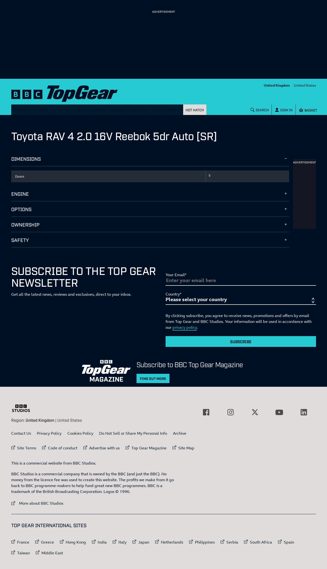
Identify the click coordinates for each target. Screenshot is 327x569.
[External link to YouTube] (279, 412)
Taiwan (23, 552)
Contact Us (21, 433)
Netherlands (172, 542)
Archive (179, 433)
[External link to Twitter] (255, 412)
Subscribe (241, 341)
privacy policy (184, 327)
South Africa (261, 542)
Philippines (205, 542)
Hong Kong (76, 542)
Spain (289, 542)
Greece (47, 542)
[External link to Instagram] (230, 412)
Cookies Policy (80, 433)
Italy (122, 542)
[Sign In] (283, 109)
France (23, 542)
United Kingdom (277, 85)
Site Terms (26, 447)
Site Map (186, 447)
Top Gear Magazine (149, 447)
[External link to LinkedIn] (304, 412)
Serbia (232, 542)
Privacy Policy (49, 433)
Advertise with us (104, 447)
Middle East (52, 552)
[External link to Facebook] (206, 412)
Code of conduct (62, 447)
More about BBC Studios (37, 503)
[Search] (259, 109)
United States (305, 85)
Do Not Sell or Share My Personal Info (133, 433)
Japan (143, 542)
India (102, 542)
